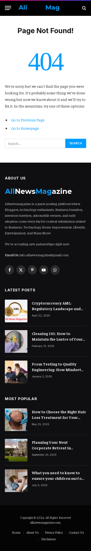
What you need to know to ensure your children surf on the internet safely (58, 478)
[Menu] (8, 7)
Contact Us (76, 532)
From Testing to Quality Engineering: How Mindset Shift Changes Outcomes (56, 369)
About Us (32, 532)
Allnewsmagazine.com (45, 522)
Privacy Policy (54, 532)
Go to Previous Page (28, 119)
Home (16, 532)
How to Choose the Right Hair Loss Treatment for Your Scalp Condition (59, 417)
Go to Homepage (25, 128)
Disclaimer (48, 539)
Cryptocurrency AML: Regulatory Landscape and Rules (56, 308)
